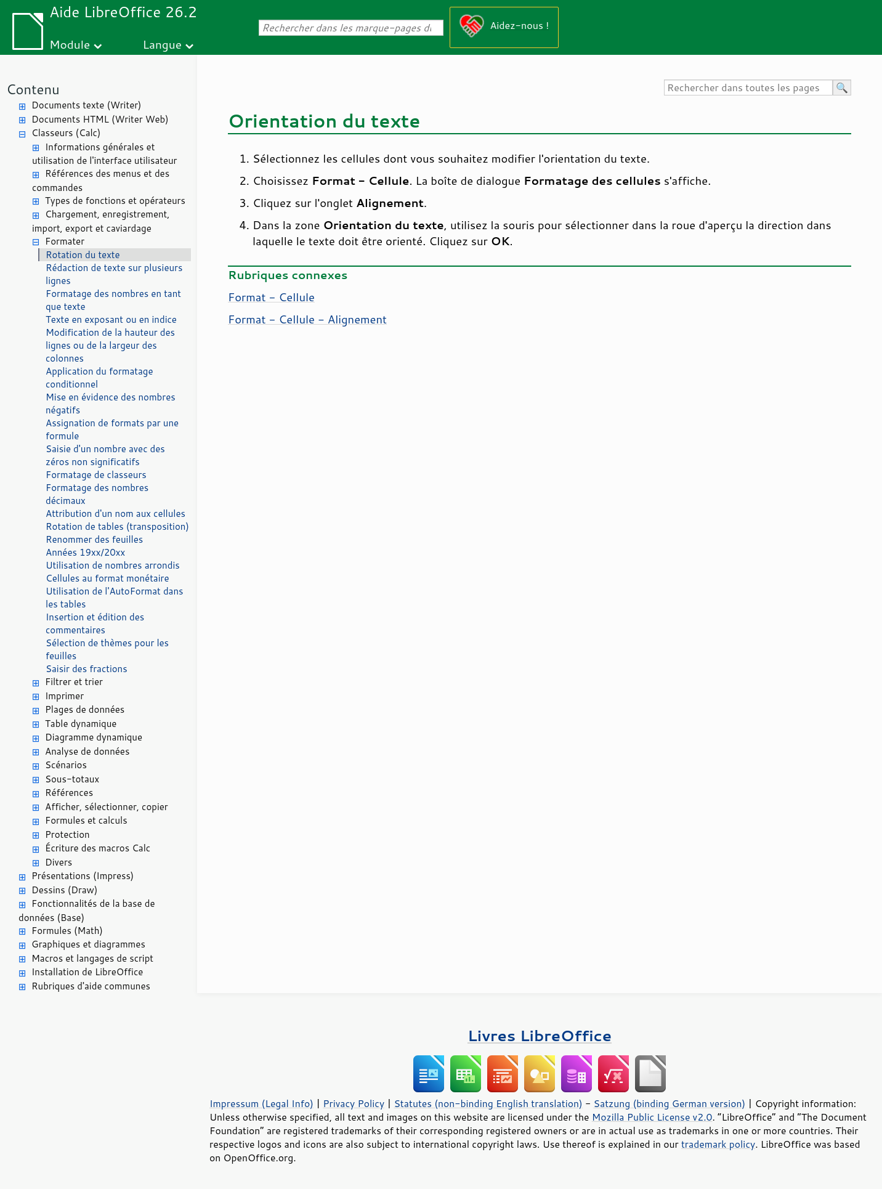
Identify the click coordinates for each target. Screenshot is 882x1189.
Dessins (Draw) (64, 889)
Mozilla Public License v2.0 (652, 1117)
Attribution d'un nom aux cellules (115, 513)
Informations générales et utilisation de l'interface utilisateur (104, 154)
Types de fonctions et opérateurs (115, 200)
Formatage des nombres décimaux (97, 494)
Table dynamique (80, 723)
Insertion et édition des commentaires (95, 623)
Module (69, 44)
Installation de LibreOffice (87, 971)
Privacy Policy (353, 1103)
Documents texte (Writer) (86, 105)
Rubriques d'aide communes (90, 986)
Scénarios (66, 764)
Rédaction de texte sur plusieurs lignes (114, 274)
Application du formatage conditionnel (99, 378)
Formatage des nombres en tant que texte (113, 300)
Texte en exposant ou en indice (111, 319)
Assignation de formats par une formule (112, 429)
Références (69, 792)
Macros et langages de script (92, 958)
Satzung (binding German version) (670, 1103)
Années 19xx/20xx (85, 552)
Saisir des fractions (86, 668)
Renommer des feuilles (94, 539)
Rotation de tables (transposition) (117, 526)
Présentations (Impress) (82, 875)
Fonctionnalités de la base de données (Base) (86, 910)
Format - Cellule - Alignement (307, 319)
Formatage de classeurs (96, 474)
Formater (64, 241)
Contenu (33, 89)
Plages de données (84, 709)
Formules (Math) (67, 930)
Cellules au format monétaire (107, 578)
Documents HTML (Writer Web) (100, 119)
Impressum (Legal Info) (261, 1103)
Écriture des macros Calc (97, 848)
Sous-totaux (72, 779)
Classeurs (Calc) (65, 132)
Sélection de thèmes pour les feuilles (107, 649)
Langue (162, 44)
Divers (58, 862)
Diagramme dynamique (93, 737)
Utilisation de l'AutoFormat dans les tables (114, 598)
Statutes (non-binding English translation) (488, 1103)
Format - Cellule (271, 297)
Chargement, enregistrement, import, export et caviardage (100, 221)
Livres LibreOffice (539, 1035)
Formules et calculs (86, 820)
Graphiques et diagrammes (88, 944)
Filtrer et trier (74, 681)
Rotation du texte (83, 254)
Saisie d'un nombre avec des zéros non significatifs (105, 455)
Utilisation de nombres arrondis (113, 565)
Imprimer (64, 695)
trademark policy (718, 1144)
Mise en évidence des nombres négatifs (111, 403)
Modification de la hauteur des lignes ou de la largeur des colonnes (110, 345)
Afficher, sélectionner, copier (106, 806)
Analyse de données (87, 751)
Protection (67, 834)
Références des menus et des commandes (100, 180)
